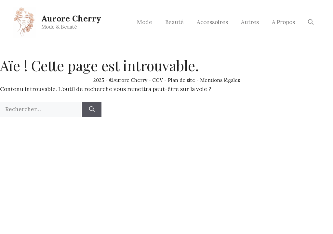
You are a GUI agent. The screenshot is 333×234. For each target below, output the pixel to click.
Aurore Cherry (71, 18)
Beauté (174, 22)
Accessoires (212, 22)
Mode (144, 22)
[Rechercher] (91, 109)
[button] (310, 22)
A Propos (283, 22)
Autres (250, 22)
